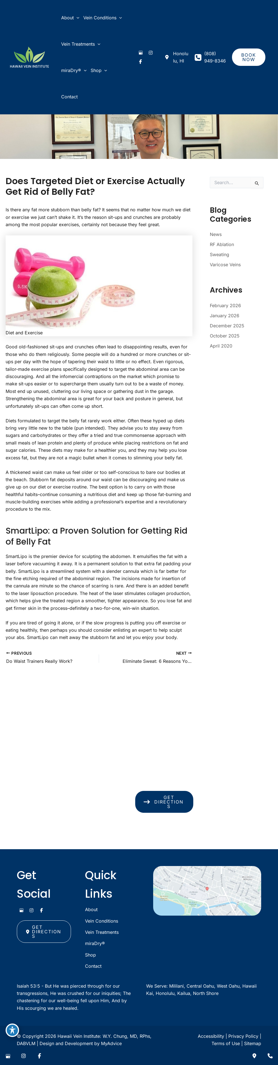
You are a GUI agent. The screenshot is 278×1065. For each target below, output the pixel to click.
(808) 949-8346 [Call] (215, 57)
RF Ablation (222, 244)
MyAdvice (111, 1043)
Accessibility (211, 1036)
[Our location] (270, 1056)
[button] (248, 57)
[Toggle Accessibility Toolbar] (12, 1030)
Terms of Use (226, 1043)
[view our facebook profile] (140, 61)
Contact (93, 966)
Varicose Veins (225, 264)
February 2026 (225, 305)
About (91, 909)
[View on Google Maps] (207, 891)
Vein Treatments (102, 932)
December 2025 (227, 325)
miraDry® (95, 943)
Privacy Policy (243, 1036)
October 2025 (225, 336)
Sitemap (252, 1043)
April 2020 (221, 346)
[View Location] (176, 57)
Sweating (219, 254)
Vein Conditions (101, 921)
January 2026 (224, 315)
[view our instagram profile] (150, 52)
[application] (76, 17)
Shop (90, 955)
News (216, 234)
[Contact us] (254, 1056)
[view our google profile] (140, 52)
